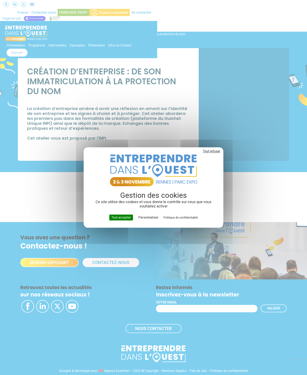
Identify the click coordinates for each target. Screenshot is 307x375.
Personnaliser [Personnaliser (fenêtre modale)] (148, 217)
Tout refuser (211, 151)
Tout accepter (121, 217)
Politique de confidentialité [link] (181, 217)
